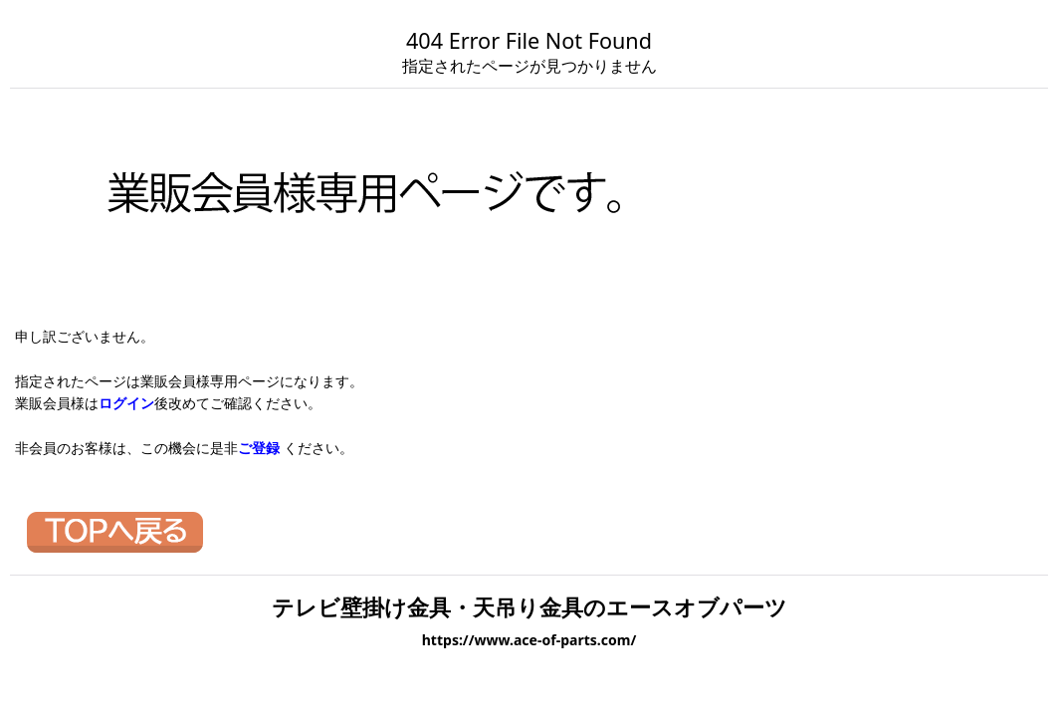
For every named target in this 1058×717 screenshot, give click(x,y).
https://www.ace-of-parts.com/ (529, 639)
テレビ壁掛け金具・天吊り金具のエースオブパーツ (529, 607)
